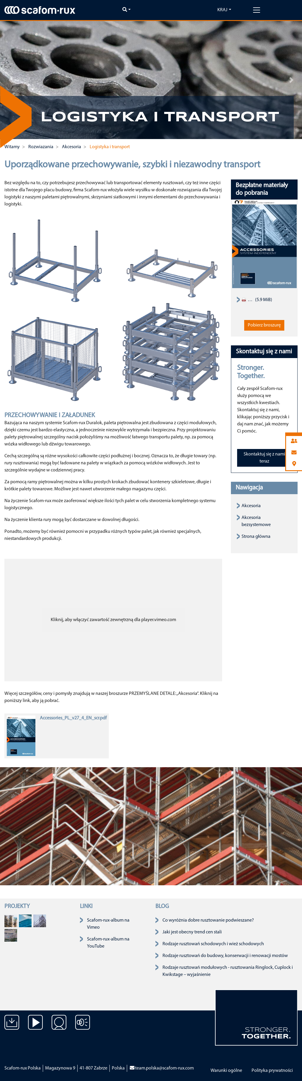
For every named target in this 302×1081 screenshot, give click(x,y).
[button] (10, 80)
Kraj (222, 10)
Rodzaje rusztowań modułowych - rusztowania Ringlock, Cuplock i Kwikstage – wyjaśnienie (228, 971)
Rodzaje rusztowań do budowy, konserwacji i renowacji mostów (225, 955)
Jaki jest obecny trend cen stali (192, 932)
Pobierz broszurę (264, 325)
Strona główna (256, 536)
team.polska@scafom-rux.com (161, 1068)
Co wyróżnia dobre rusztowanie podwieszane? (208, 920)
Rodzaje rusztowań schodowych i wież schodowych (213, 944)
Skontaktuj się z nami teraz (264, 458)
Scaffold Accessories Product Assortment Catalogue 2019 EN (248, 300)
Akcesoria (251, 506)
